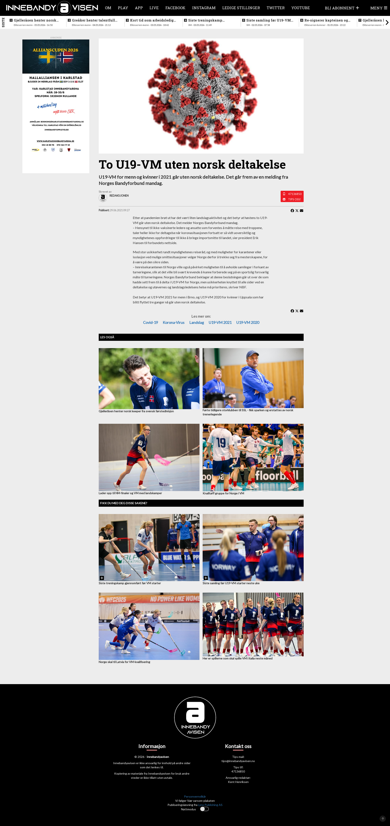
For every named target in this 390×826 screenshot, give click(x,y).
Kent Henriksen (238, 782)
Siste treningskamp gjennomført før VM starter (211, 20)
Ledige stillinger (241, 7)
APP (139, 7)
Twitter (276, 7)
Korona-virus (173, 322)
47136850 (295, 194)
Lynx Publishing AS (210, 805)
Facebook (175, 7)
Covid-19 (150, 322)
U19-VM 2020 (247, 322)
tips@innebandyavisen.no (238, 761)
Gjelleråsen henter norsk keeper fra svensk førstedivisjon (35, 20)
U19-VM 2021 (220, 322)
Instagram (204, 7)
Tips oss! (294, 199)
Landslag (196, 322)
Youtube (300, 7)
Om (108, 7)
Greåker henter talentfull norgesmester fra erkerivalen (93, 20)
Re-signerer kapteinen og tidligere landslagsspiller (326, 20)
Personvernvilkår (195, 796)
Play (123, 7)
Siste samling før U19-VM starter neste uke (268, 20)
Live (154, 7)
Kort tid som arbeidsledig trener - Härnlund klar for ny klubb (152, 20)
